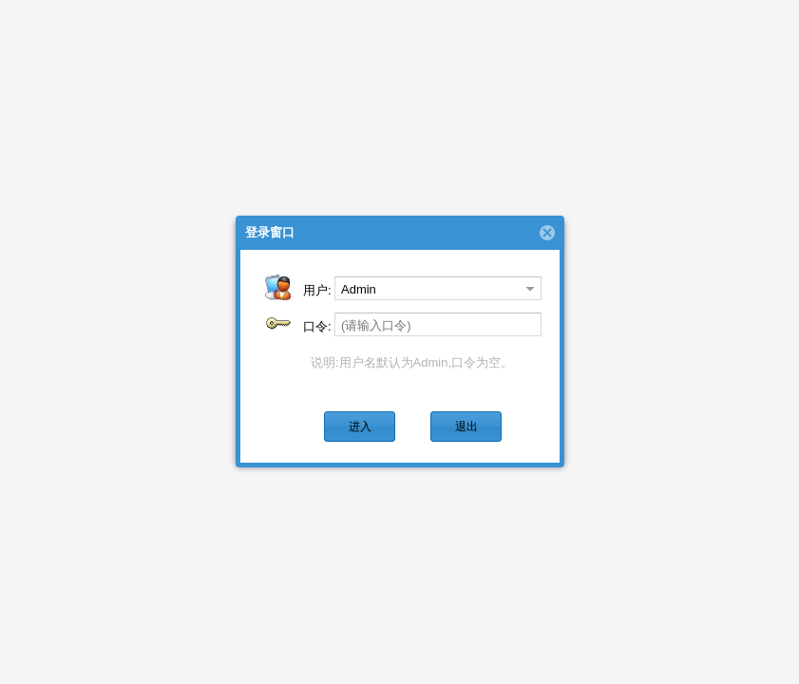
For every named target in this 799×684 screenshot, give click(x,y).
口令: (317, 326)
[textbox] (438, 324)
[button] (359, 426)
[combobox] (427, 288)
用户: (317, 290)
